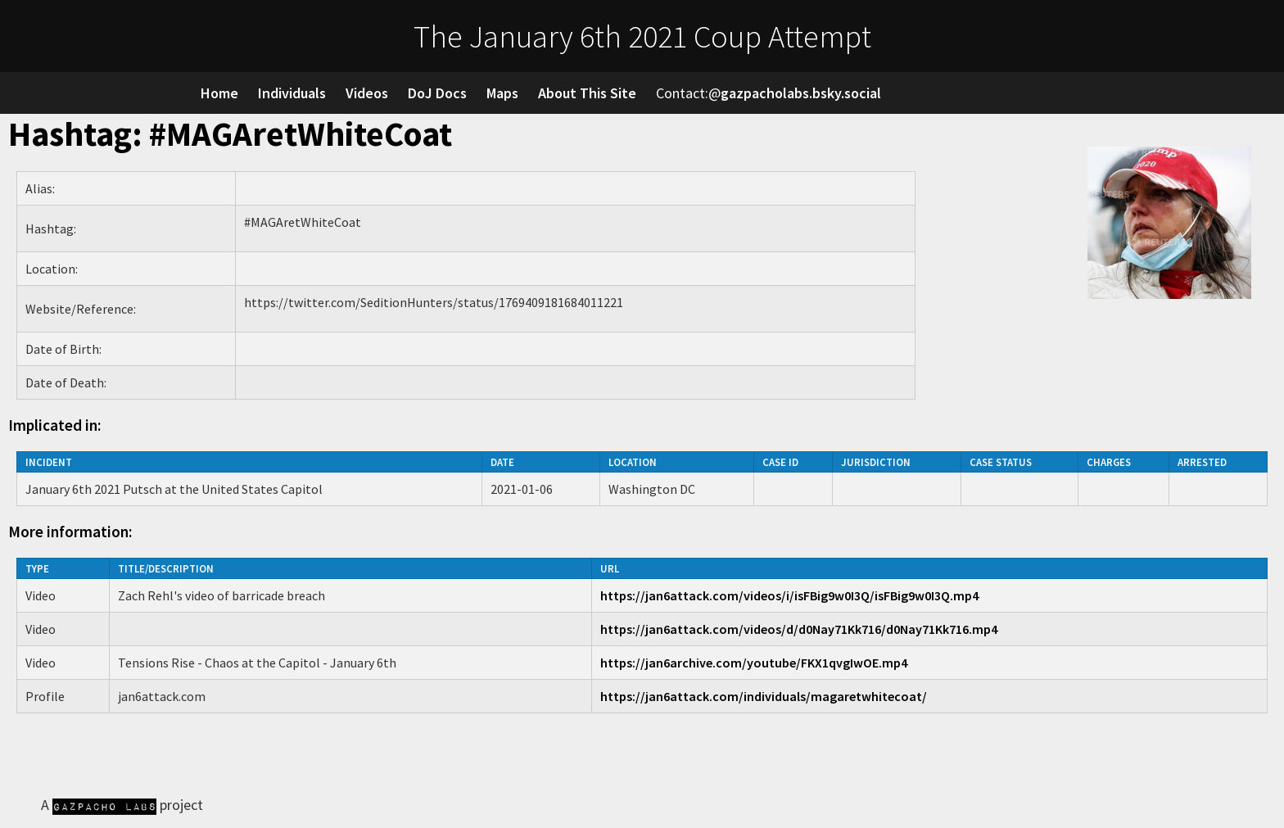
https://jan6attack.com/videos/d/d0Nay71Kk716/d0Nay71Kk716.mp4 (798, 629)
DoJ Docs (437, 93)
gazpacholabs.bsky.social (801, 93)
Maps (502, 93)
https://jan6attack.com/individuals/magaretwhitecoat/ (763, 696)
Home (219, 93)
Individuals (292, 93)
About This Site (587, 93)
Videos (367, 93)
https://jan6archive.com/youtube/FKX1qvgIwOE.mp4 (753, 662)
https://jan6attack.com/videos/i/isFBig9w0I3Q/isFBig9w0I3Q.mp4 (789, 595)
